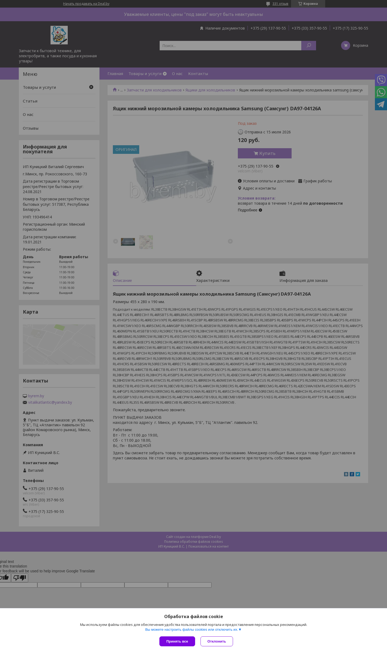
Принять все (177, 641)
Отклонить (216, 641)
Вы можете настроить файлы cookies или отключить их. (191, 629)
